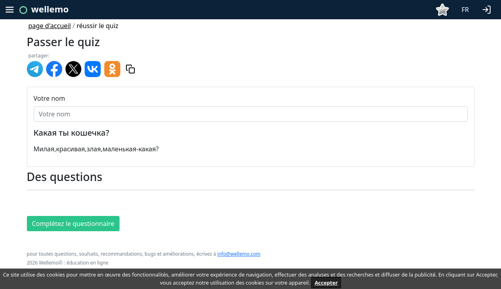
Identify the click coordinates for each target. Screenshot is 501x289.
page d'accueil (49, 25)
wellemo (50, 9)
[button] (488, 9)
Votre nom (49, 98)
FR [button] (465, 9)
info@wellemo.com (239, 253)
